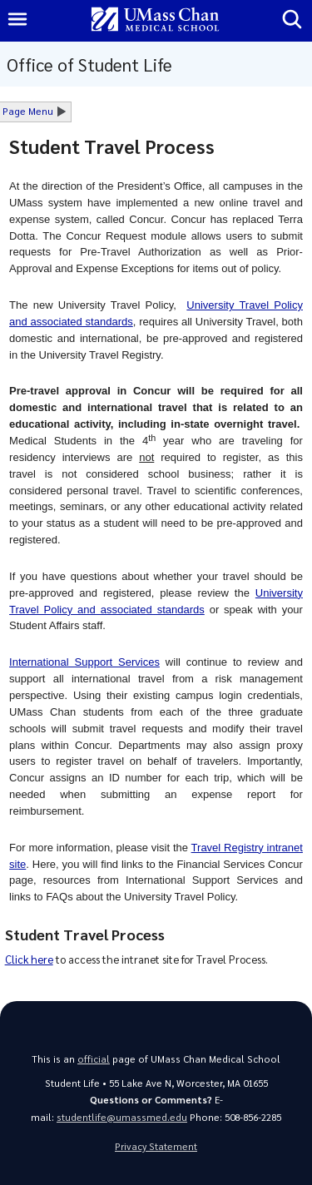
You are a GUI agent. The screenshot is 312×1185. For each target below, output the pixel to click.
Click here (29, 959)
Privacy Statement (156, 1146)
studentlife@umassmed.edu (122, 1117)
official (93, 1059)
